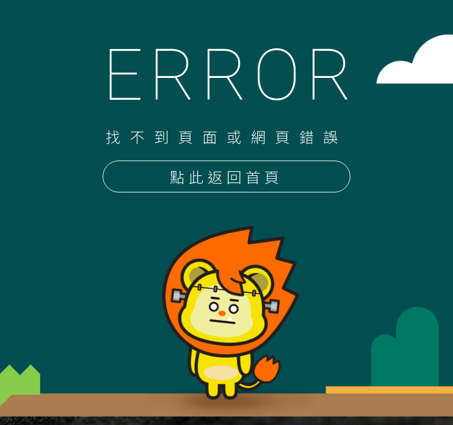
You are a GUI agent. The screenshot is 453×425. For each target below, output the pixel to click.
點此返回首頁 (226, 177)
